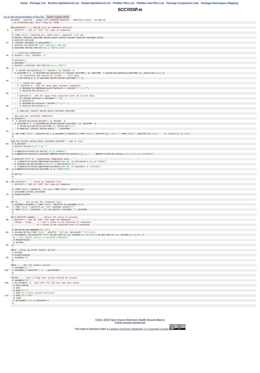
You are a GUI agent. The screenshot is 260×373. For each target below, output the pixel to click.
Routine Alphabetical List (63, 3)
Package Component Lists (182, 3)
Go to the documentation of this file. (24, 16)
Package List (38, 3)
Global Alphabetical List (95, 3)
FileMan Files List (124, 3)
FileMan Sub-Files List (150, 3)
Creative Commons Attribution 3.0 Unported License (139, 370)
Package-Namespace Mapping (219, 3)
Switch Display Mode (58, 17)
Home (24, 3)
